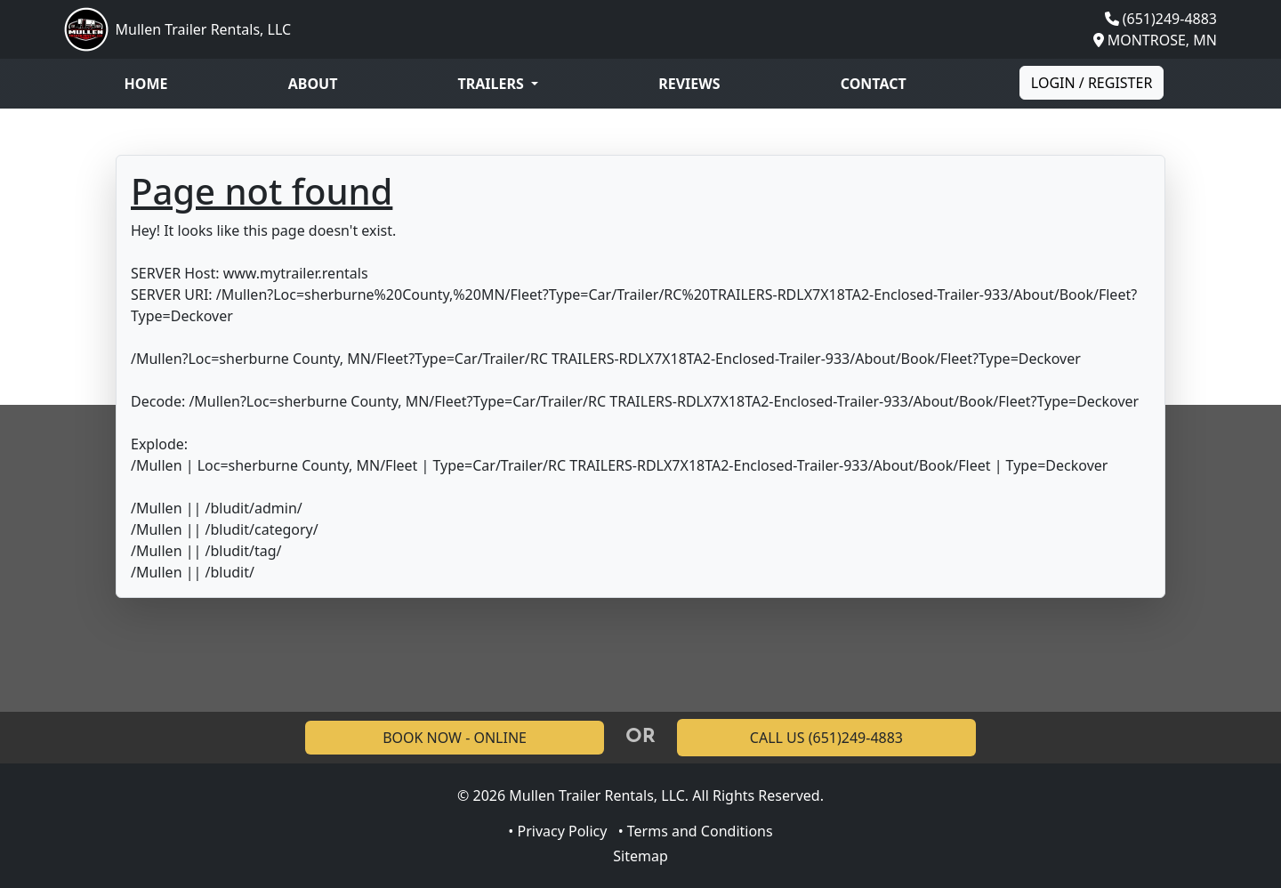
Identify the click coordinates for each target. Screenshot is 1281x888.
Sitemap (640, 856)
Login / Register (1092, 83)
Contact (873, 83)
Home (146, 83)
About (313, 83)
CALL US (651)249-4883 (826, 737)
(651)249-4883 (1170, 18)
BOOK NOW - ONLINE (455, 737)
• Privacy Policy (557, 831)
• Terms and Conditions (695, 831)
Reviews (689, 83)
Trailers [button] (493, 83)
